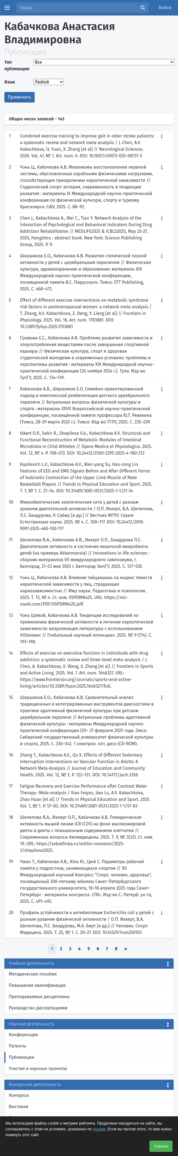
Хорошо (161, 1146)
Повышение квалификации (37, 985)
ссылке (99, 1129)
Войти (165, 7)
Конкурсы (19, 1095)
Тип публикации (16, 65)
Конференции (23, 1034)
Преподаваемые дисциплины (39, 996)
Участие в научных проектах (38, 1068)
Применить (19, 97)
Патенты (17, 1046)
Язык (9, 82)
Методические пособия (33, 974)
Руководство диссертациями (38, 1008)
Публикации (21, 1057)
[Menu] (7, 8)
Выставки (18, 1106)
